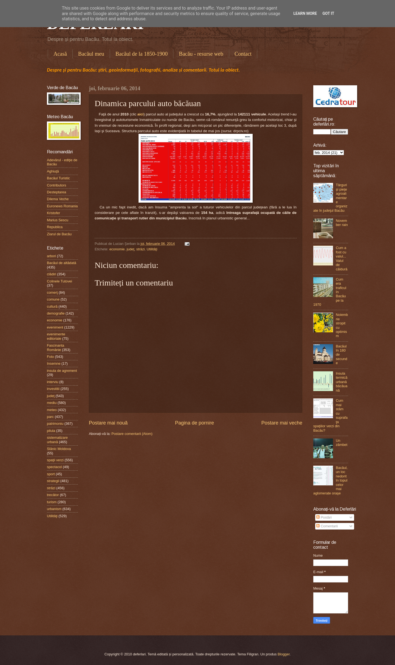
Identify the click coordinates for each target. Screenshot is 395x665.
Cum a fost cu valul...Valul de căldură (341, 258)
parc (50, 417)
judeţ (130, 249)
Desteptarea (56, 192)
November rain (342, 223)
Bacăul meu (91, 54)
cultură (52, 306)
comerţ (52, 292)
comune (53, 299)
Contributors (56, 185)
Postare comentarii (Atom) (132, 434)
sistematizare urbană (57, 439)
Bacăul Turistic (58, 178)
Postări (324, 517)
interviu (52, 382)
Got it (328, 13)
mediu (52, 403)
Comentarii (327, 526)
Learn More (305, 13)
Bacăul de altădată (61, 263)
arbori (51, 256)
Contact (243, 54)
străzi (140, 249)
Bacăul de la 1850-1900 (141, 54)
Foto (50, 357)
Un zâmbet (341, 442)
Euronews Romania (62, 206)
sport (51, 474)
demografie (55, 313)
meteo (52, 410)
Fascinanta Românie (55, 347)
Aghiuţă (53, 171)
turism (52, 502)
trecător (53, 495)
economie (117, 249)
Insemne (53, 363)
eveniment (55, 327)
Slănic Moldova (59, 449)
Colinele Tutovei (59, 281)
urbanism (54, 509)
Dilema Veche (58, 199)
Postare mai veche (281, 423)
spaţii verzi (55, 460)
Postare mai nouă (108, 423)
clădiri (51, 274)
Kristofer (53, 213)
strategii (53, 481)
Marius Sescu (57, 220)
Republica (55, 227)
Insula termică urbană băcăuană (341, 381)
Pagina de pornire (194, 423)
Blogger (284, 654)
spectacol (54, 467)
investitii (53, 389)
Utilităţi (152, 249)
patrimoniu (55, 423)
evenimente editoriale (56, 336)
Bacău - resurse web (201, 54)
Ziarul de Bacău (59, 234)
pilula (51, 431)
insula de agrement (62, 371)
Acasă (60, 54)
